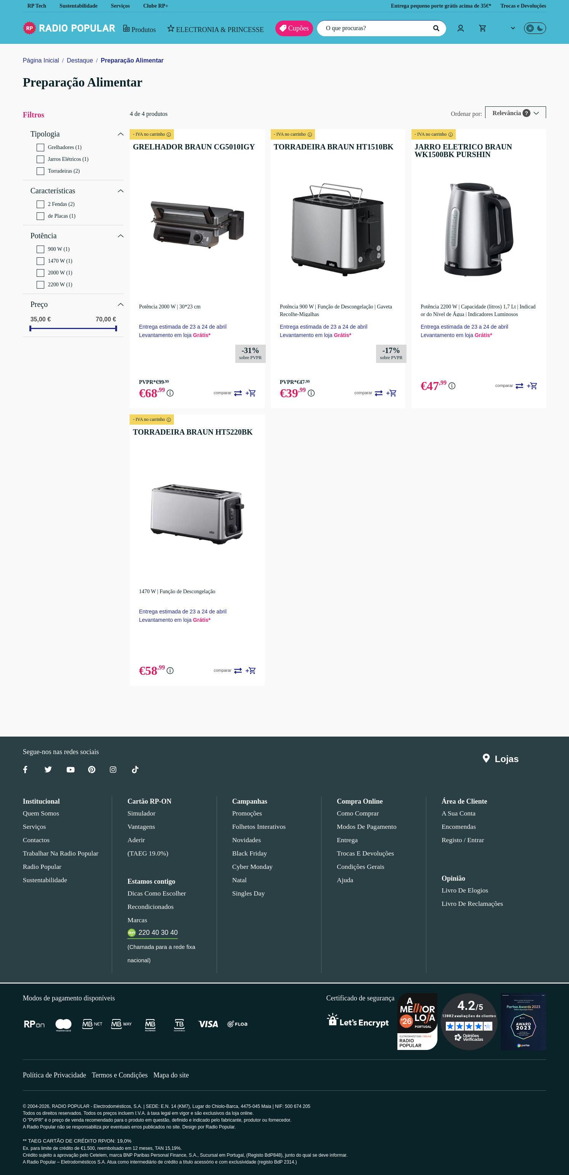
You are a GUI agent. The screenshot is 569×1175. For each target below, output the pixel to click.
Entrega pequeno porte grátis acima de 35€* (431, 5)
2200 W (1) (55, 279)
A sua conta (459, 813)
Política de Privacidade (55, 1075)
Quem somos (40, 813)
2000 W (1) (55, 267)
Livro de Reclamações (470, 904)
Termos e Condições (122, 1075)
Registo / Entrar (463, 840)
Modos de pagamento (366, 826)
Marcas (137, 920)
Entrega (347, 840)
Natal (240, 880)
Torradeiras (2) (59, 169)
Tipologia (45, 133)
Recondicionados (149, 907)
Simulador (140, 813)
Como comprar (357, 813)
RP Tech (37, 5)
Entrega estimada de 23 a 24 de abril (182, 326)
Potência (44, 231)
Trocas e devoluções (364, 853)
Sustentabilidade (81, 5)
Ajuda (344, 880)
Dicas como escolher (154, 893)
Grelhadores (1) (60, 145)
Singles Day (247, 893)
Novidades (246, 840)
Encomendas (458, 826)
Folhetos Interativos (259, 826)
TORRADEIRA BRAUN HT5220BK (185, 432)
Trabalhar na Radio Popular (59, 853)
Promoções (247, 813)
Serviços (126, 5)
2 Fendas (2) (56, 200)
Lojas (502, 759)
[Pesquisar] (435, 28)
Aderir (135, 840)
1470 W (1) (54, 255)
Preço (39, 297)
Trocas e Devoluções (521, 5)
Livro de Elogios (463, 890)
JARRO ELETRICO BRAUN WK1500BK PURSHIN (475, 150)
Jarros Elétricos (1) (63, 157)
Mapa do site (176, 1075)
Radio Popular (41, 867)
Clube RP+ (161, 5)
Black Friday (248, 853)
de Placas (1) (56, 212)
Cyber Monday (251, 867)
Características (55, 188)
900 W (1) (53, 243)
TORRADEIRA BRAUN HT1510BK (324, 146)
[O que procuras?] (379, 28)
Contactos (37, 840)
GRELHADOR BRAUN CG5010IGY (187, 146)
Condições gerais (360, 867)
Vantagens (141, 826)
